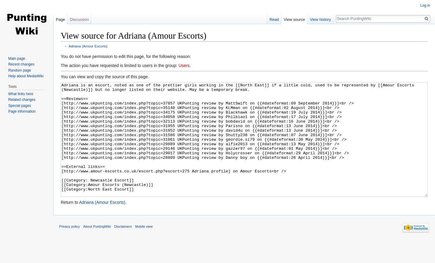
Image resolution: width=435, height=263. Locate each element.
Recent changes (21, 64)
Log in (425, 5)
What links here (20, 94)
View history (320, 19)
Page (60, 19)
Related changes (21, 100)
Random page (19, 70)
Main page (16, 58)
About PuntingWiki (97, 249)
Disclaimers (123, 249)
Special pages (19, 106)
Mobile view (144, 249)
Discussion (79, 19)
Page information (22, 111)
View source (294, 19)
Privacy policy (69, 249)
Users (184, 65)
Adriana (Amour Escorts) (88, 46)
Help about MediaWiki (26, 76)
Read (274, 19)
